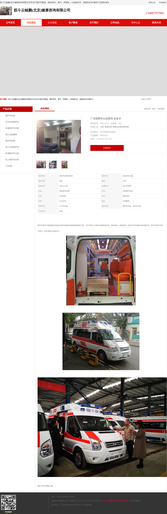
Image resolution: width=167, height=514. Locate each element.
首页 (153, 109)
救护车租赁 (10, 141)
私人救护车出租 (12, 160)
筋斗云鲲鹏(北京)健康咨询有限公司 (117, 501)
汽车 (102, 127)
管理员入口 (80, 505)
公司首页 (10, 22)
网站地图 (88, 505)
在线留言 (107, 148)
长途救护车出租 (12, 128)
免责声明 (72, 505)
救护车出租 (10, 116)
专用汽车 (108, 127)
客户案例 (73, 22)
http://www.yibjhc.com (45, 486)
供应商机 (31, 22)
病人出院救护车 (12, 147)
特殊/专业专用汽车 (121, 127)
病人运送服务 (11, 134)
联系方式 (156, 22)
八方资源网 (64, 505)
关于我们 (93, 22)
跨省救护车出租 (12, 153)
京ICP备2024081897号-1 (94, 501)
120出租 (8, 166)
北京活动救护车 (12, 122)
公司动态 (114, 22)
